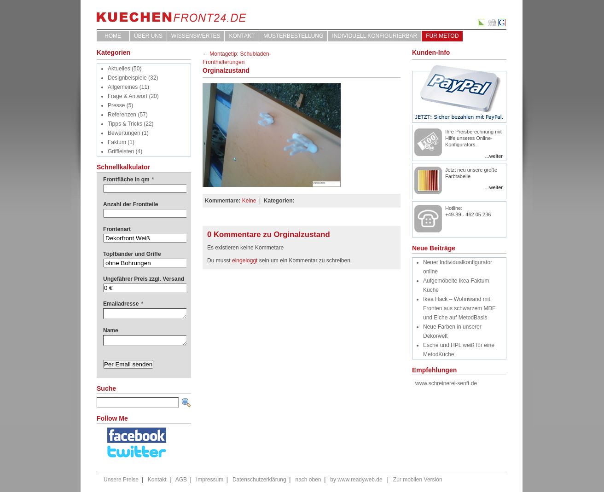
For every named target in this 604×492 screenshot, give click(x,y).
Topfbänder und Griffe (132, 254)
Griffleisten (121, 151)
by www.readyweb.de (356, 479)
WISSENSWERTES (195, 36)
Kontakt (242, 36)
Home (113, 36)
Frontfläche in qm (128, 179)
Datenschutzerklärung (259, 479)
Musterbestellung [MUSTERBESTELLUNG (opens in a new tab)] (293, 36)
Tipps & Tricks (125, 124)
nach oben (308, 479)
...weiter (494, 156)
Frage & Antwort (127, 96)
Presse (116, 105)
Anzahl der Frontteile (130, 204)
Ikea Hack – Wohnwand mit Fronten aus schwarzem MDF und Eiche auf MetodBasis (459, 308)
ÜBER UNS (148, 36)
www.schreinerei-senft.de (446, 383)
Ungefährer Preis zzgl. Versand (143, 279)
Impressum (209, 479)
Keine (249, 200)
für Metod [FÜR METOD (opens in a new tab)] (442, 36)
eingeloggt (244, 260)
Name (110, 330)
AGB (181, 479)
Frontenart (117, 229)
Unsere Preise (121, 479)
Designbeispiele (127, 78)
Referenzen (122, 114)
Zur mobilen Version (417, 479)
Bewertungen (124, 133)
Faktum (117, 142)
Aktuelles (119, 68)
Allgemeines (123, 87)
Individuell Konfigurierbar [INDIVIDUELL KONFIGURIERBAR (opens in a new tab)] (374, 36)
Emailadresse (123, 304)
